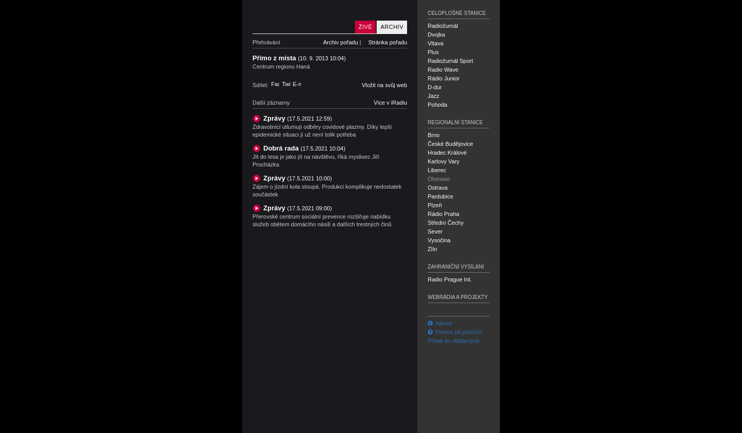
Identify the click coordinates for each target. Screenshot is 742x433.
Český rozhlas (270, 424)
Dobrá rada (304, 148)
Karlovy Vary (444, 161)
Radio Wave (443, 69)
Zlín (432, 249)
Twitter (286, 84)
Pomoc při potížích (455, 332)
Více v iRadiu (390, 102)
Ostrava (438, 188)
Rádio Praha (443, 214)
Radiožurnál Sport (450, 61)
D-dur (435, 87)
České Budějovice (450, 144)
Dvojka (436, 34)
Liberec (437, 170)
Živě (365, 27)
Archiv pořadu (340, 42)
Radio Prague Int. (450, 279)
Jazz (434, 96)
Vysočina (439, 240)
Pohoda (437, 105)
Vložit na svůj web (384, 85)
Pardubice (440, 196)
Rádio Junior (444, 78)
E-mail (297, 84)
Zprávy (297, 118)
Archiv (391, 27)
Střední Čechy (446, 223)
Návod (440, 323)
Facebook (275, 84)
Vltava (436, 43)
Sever (435, 231)
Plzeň (435, 205)
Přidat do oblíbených (453, 341)
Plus (433, 52)
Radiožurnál (443, 26)
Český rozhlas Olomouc (301, 17)
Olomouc (439, 179)
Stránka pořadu (387, 42)
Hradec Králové (447, 152)
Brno (434, 135)
